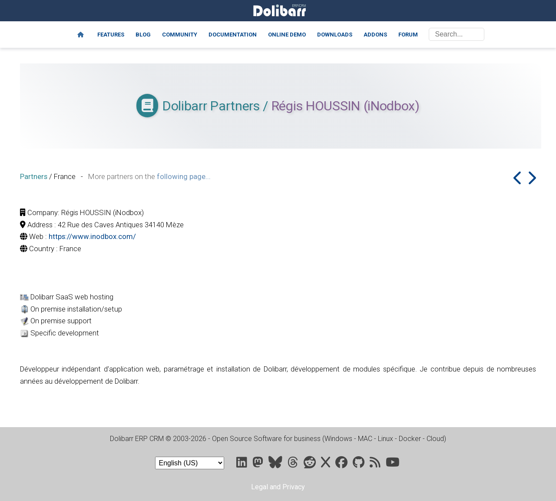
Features (110, 34)
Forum (408, 34)
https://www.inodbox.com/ (92, 236)
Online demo (287, 34)
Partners (33, 176)
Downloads (334, 34)
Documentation (232, 34)
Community (179, 34)
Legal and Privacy (278, 487)
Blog (143, 34)
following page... (184, 176)
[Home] (80, 34)
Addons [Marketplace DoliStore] (375, 34)
